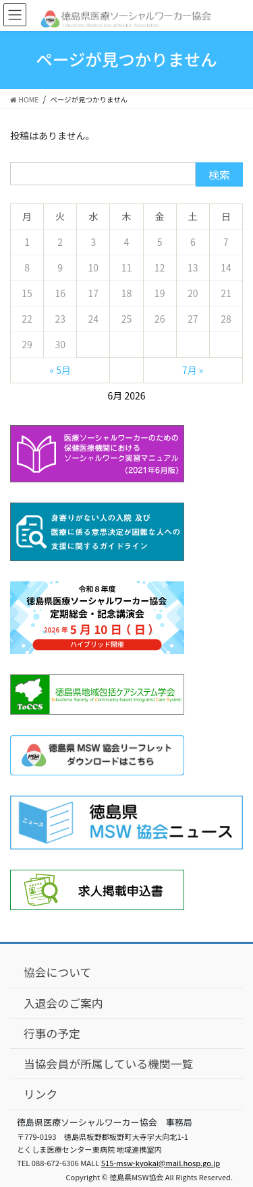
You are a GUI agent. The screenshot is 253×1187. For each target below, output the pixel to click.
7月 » (193, 370)
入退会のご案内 (63, 1003)
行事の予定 (52, 1033)
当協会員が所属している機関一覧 (108, 1064)
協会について (57, 972)
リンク (40, 1094)
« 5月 (60, 370)
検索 (219, 174)
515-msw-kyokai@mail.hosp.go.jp (160, 1162)
